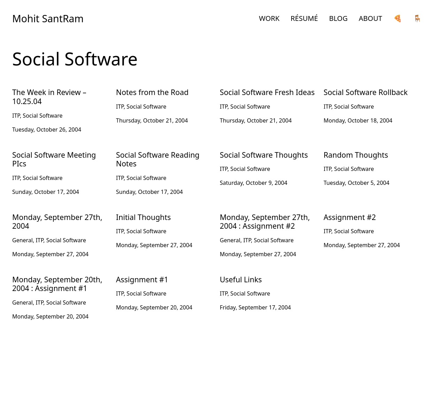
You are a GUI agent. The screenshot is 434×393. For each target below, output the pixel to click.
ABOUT (370, 18)
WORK (269, 18)
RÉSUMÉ (304, 18)
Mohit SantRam (48, 18)
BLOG (338, 18)
